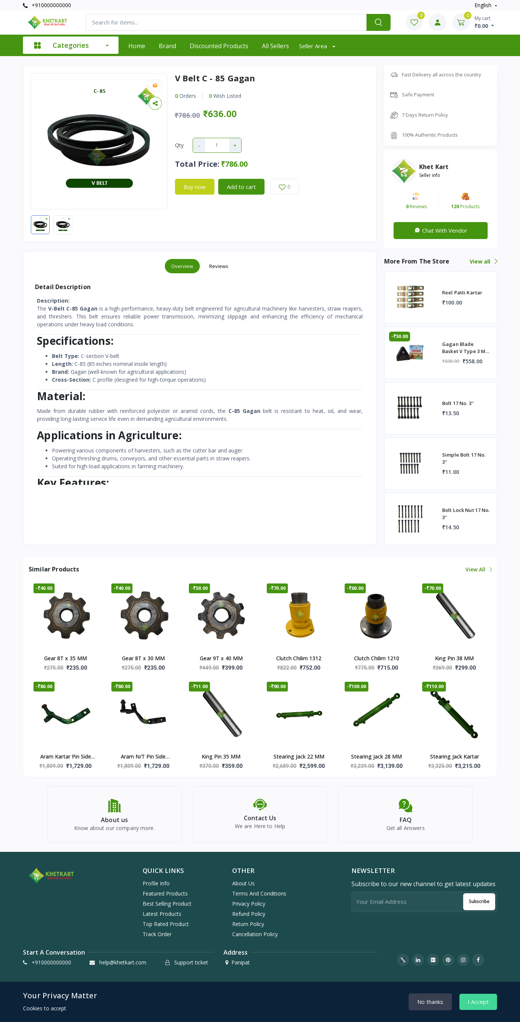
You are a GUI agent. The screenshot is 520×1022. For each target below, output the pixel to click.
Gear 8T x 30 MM (143, 658)
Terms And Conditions (259, 893)
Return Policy (248, 924)
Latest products (162, 913)
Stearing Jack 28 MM (376, 756)
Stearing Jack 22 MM (299, 756)
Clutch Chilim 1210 (376, 658)
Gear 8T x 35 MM (65, 658)
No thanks (430, 1001)
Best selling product (167, 903)
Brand (167, 46)
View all (483, 261)
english (483, 5)
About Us (243, 883)
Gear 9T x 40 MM (221, 658)
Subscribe (479, 901)
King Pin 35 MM (221, 756)
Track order (157, 934)
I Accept (478, 1001)
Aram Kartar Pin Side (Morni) (65, 757)
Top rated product (166, 924)
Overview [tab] (182, 266)
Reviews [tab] (219, 266)
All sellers (275, 46)
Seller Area (313, 46)
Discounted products (219, 46)
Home (136, 46)
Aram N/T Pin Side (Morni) (143, 757)
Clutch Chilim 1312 (298, 658)
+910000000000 (47, 5)
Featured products (165, 893)
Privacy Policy (248, 903)
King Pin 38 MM (454, 658)
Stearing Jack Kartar (454, 756)
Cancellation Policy (255, 934)
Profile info (156, 883)
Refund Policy (248, 913)
